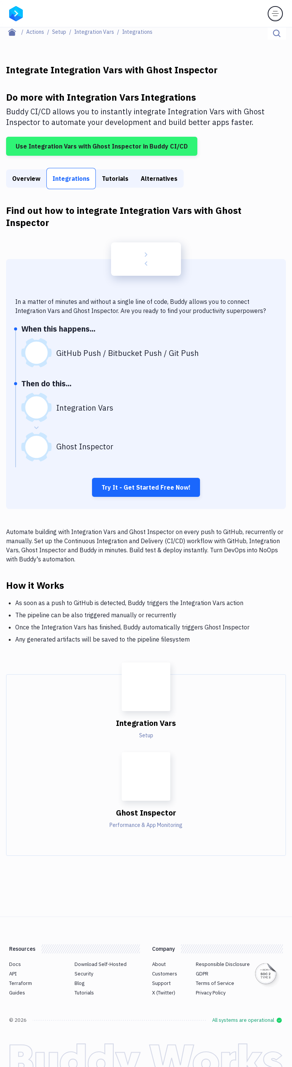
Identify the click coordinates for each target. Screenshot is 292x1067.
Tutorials (115, 178)
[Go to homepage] (16, 13)
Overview (26, 178)
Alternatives (159, 178)
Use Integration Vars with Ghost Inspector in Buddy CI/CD (102, 146)
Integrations (71, 178)
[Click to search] (277, 33)
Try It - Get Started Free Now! (146, 487)
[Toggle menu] (275, 13)
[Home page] (16, 31)
